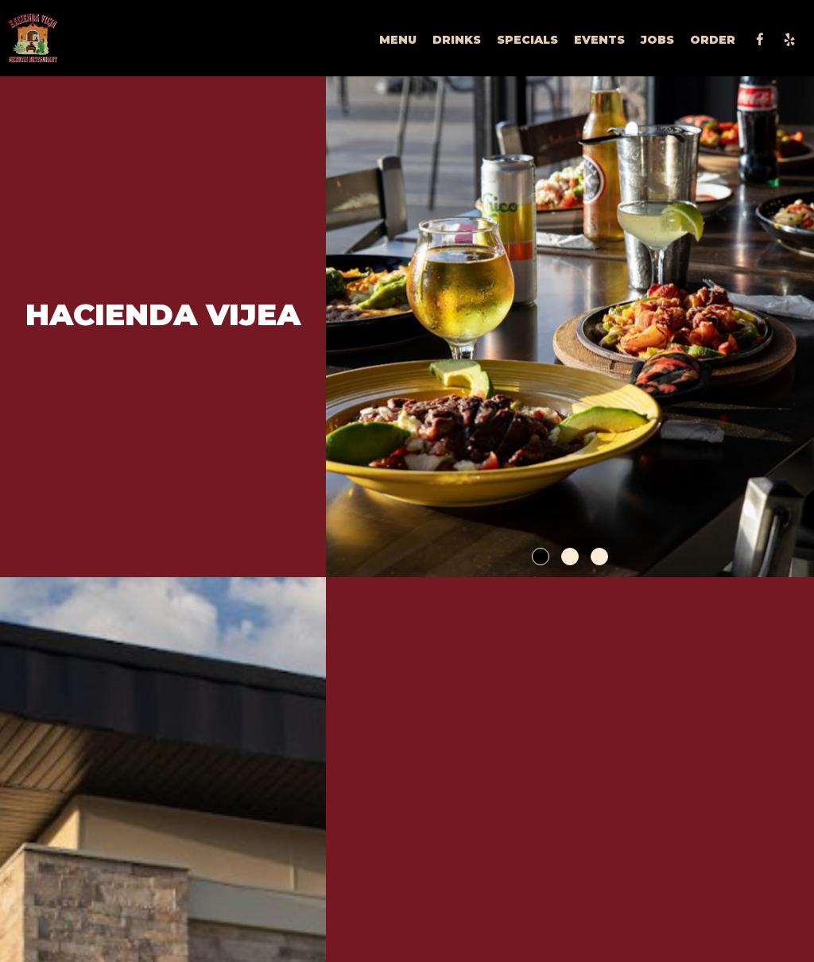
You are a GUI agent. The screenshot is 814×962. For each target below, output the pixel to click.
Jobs (657, 40)
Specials (527, 40)
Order (712, 40)
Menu (398, 40)
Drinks (456, 40)
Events (599, 40)
